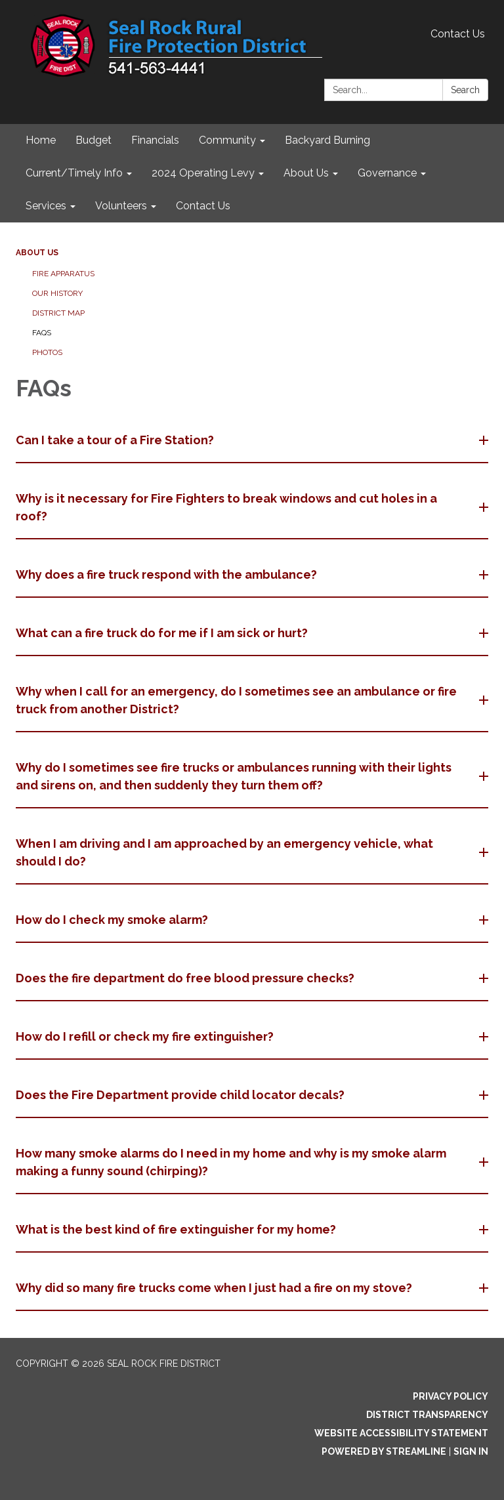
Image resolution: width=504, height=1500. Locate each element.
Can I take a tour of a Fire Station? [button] (116, 440)
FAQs (41, 332)
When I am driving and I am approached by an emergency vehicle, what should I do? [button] (224, 852)
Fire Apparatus (63, 273)
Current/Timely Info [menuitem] (74, 173)
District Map (58, 313)
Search (465, 90)
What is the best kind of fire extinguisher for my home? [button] (177, 1229)
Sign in (470, 1451)
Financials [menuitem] (155, 140)
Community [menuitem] (227, 140)
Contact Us (457, 34)
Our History (57, 293)
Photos (47, 352)
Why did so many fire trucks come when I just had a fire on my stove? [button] (215, 1288)
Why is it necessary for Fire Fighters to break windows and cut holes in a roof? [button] (226, 507)
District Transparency (427, 1414)
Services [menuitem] (46, 205)
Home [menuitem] (41, 140)
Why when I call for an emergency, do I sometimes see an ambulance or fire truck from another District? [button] (236, 700)
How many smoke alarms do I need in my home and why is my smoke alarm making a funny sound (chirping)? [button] (231, 1162)
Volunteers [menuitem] (121, 205)
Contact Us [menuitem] (203, 205)
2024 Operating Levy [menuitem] (203, 173)
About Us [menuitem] (306, 173)
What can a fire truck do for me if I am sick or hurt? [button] (163, 633)
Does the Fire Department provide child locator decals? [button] (181, 1095)
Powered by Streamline (384, 1451)
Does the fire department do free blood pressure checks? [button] (186, 978)
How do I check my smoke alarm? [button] (113, 920)
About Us (37, 252)
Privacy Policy (450, 1396)
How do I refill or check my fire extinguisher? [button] (146, 1036)
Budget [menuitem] (93, 140)
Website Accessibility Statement (401, 1433)
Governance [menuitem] (387, 173)
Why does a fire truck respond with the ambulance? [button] (168, 574)
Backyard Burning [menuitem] (327, 140)
